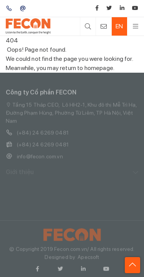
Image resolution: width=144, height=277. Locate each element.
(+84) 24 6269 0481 (37, 134)
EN (119, 26)
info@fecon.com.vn (34, 158)
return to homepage (86, 68)
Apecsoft (88, 259)
